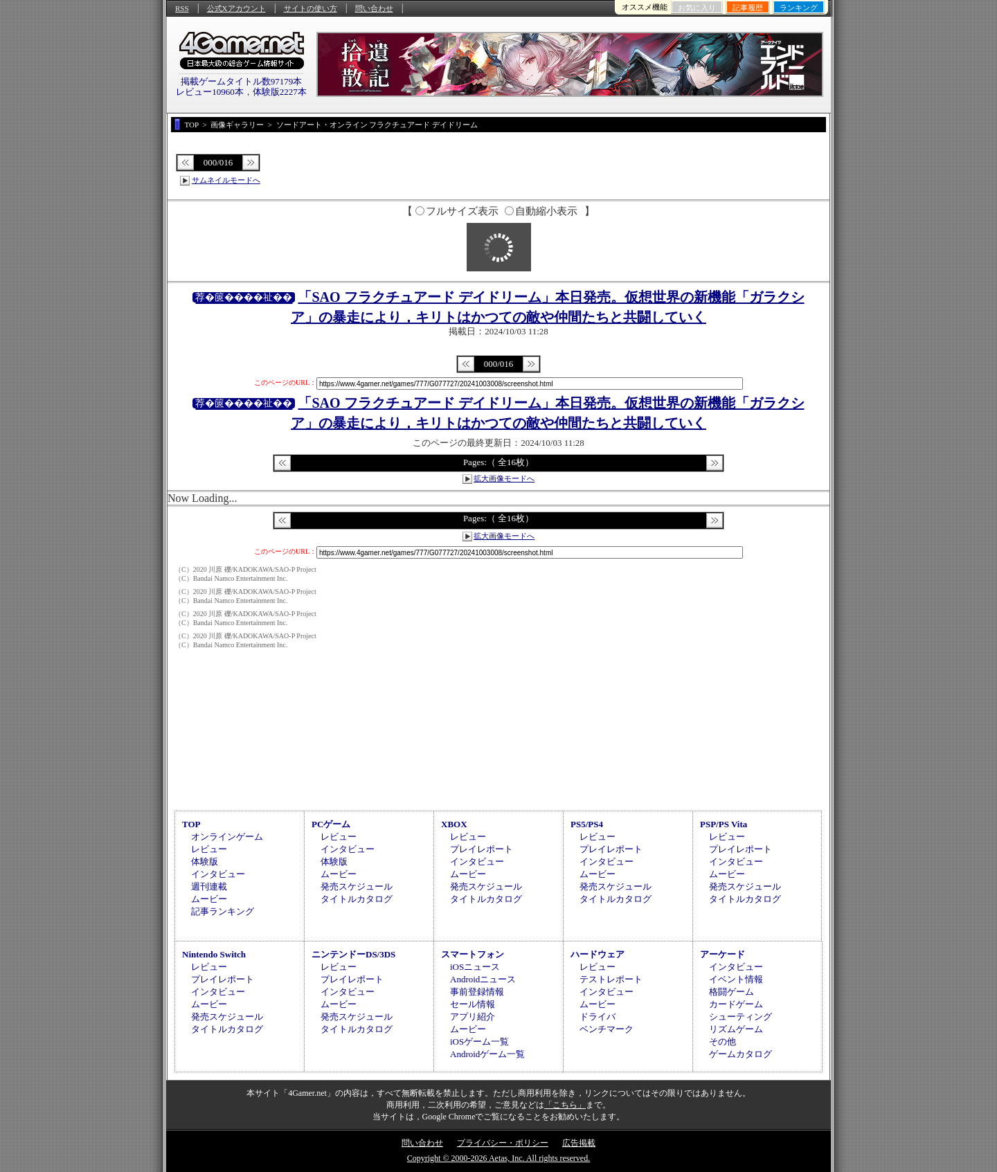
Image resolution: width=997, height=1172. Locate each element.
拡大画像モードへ (504, 478)
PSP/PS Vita (723, 824)
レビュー (209, 849)
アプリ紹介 (472, 1016)
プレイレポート (481, 849)
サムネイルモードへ (226, 180)
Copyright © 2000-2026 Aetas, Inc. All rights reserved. (498, 1158)
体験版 (204, 861)
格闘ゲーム (731, 991)
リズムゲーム (736, 1029)
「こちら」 (565, 1105)
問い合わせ (374, 8)
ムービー (209, 899)
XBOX (454, 824)
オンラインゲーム (227, 836)
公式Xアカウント (236, 8)
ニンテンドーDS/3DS (353, 954)
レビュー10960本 (210, 92)
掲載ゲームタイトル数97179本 (242, 81)
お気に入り (697, 7)
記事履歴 (748, 7)
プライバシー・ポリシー (502, 1143)
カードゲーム (736, 1004)
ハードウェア (598, 954)
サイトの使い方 (310, 8)
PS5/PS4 (587, 824)
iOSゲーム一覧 (479, 1041)
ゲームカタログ (740, 1054)
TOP (191, 824)
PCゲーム (331, 824)
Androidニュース (483, 979)
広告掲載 (578, 1143)
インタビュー (218, 874)
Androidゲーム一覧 (487, 1054)
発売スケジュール (357, 886)
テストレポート (611, 979)
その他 (722, 1041)
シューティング (740, 1016)
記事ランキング (222, 911)
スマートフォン (472, 954)
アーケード (722, 954)
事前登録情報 (477, 991)
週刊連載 (209, 886)
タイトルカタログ (357, 899)
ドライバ (598, 1016)
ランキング (799, 7)
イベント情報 (736, 979)
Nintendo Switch (214, 954)
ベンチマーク (607, 1029)
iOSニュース (475, 967)
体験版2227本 (280, 92)
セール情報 (472, 1004)
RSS (182, 8)
